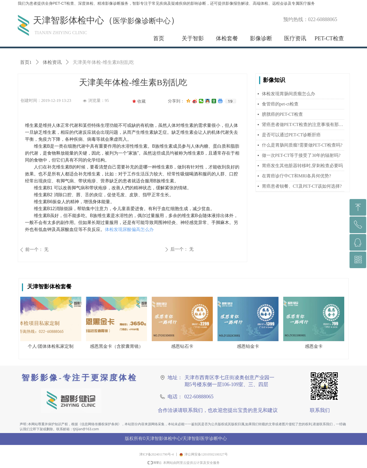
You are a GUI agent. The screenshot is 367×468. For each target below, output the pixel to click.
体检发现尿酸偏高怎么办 (129, 229)
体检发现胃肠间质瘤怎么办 (288, 93)
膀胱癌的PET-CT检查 (282, 114)
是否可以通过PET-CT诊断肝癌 (291, 134)
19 (230, 101)
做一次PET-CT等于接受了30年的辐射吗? (301, 155)
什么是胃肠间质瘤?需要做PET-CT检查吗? (302, 145)
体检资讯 (52, 62)
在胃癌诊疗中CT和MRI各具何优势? (296, 175)
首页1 (26, 62)
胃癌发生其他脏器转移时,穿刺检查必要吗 (302, 165)
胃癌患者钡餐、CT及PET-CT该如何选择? (302, 186)
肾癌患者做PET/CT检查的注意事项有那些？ (303, 124)
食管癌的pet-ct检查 (280, 104)
